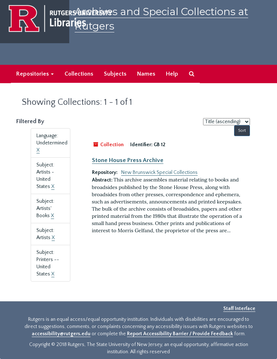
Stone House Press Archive (127, 160)
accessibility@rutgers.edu (61, 334)
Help (172, 74)
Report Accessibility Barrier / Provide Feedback (180, 334)
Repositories (35, 74)
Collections (79, 74)
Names (146, 74)
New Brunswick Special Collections (159, 172)
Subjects (115, 74)
